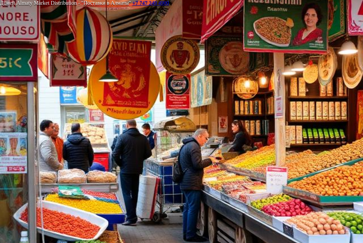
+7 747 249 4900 (150, 3)
